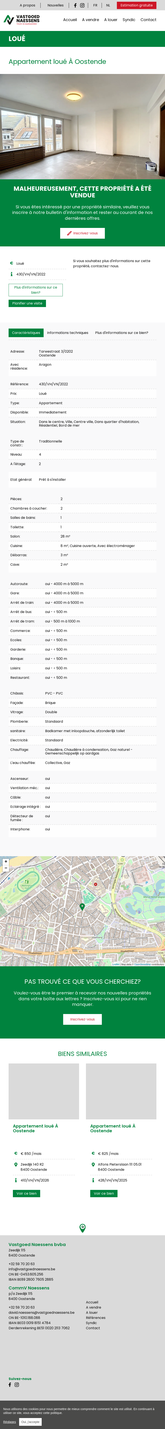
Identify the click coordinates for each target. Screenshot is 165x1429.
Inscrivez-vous (82, 1019)
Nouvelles (55, 5)
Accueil (70, 21)
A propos (27, 5)
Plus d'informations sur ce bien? (35, 290)
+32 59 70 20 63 (22, 1264)
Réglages (9, 1422)
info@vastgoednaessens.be (32, 1269)
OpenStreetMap (142, 964)
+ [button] (6, 862)
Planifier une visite (27, 303)
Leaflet (115, 964)
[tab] (26, 333)
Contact (148, 21)
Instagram (82, 5)
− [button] (6, 868)
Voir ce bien (27, 1193)
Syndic (129, 21)
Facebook (76, 5)
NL (108, 5)
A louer (111, 21)
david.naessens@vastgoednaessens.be (42, 1312)
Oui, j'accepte (30, 1422)
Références (95, 1317)
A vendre (90, 21)
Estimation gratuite (137, 5)
